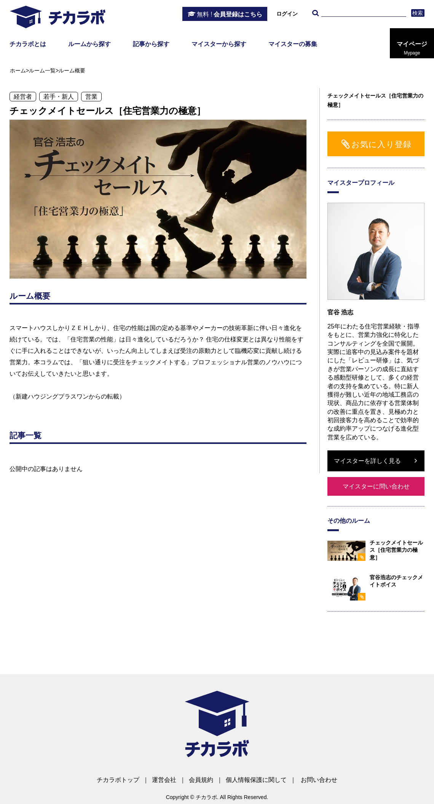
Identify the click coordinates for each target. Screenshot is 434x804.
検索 (417, 13)
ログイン (287, 14)
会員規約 (201, 780)
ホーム (18, 70)
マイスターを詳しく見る (367, 461)
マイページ (412, 48)
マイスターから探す (218, 44)
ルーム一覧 (42, 70)
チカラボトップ (118, 780)
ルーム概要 (72, 70)
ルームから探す (89, 44)
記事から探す (151, 44)
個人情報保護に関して (256, 780)
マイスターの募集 (292, 44)
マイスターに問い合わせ (376, 486)
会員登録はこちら (229, 14)
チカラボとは (28, 44)
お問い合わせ (319, 780)
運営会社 (164, 780)
